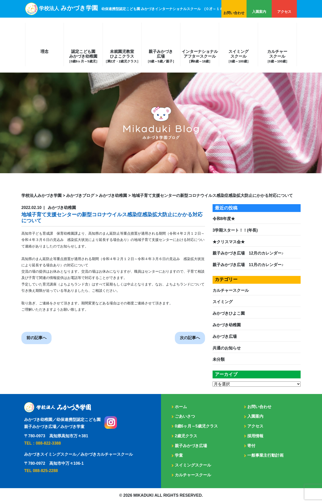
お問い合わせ (234, 13)
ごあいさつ (185, 416)
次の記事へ (190, 338)
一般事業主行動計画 (265, 455)
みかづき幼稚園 (227, 325)
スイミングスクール (238, 56)
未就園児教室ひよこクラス (122, 56)
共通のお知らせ (227, 348)
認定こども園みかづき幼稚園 (83, 56)
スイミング (223, 302)
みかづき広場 (225, 336)
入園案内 (259, 12)
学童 (179, 455)
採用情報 (255, 436)
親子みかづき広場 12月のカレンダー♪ (248, 253)
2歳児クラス (186, 436)
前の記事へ (36, 338)
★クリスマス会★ (229, 242)
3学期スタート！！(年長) (235, 230)
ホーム (181, 407)
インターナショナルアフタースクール (200, 56)
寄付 (251, 446)
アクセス (284, 12)
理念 (45, 51)
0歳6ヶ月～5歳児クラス (196, 426)
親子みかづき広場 (161, 56)
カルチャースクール (277, 56)
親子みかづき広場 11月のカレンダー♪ (248, 265)
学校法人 (133, 8)
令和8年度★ (224, 219)
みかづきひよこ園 (229, 313)
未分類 (219, 359)
